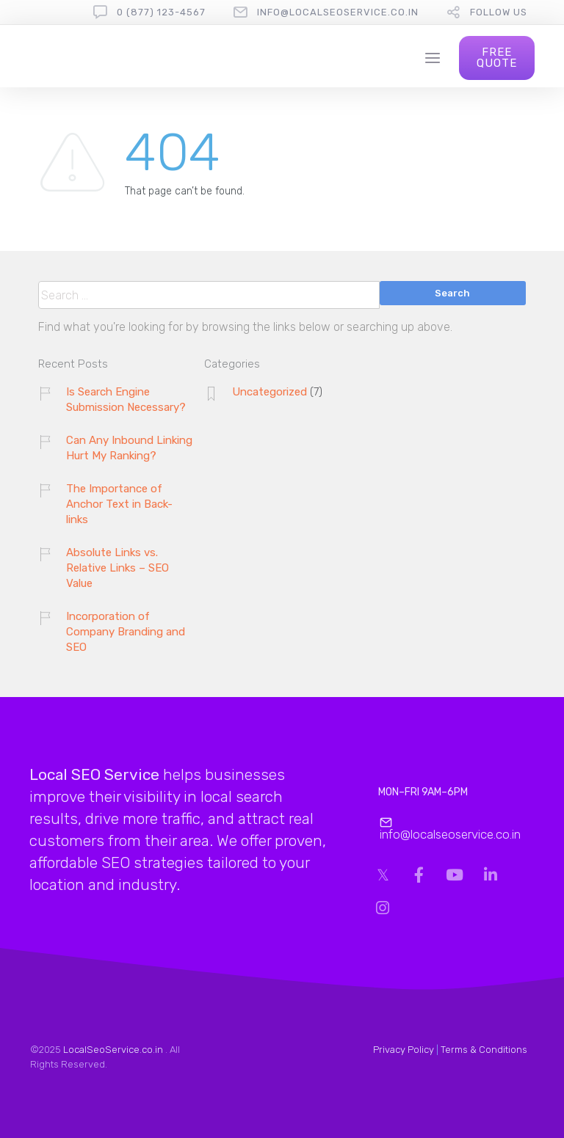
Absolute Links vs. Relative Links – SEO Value (117, 568)
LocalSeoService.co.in (113, 1049)
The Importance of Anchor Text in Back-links (119, 504)
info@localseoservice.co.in (338, 12)
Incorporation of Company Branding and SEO (125, 632)
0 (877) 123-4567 (161, 12)
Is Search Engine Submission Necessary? (126, 399)
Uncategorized (269, 391)
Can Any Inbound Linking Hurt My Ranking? (129, 448)
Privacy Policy (403, 1049)
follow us (498, 12)
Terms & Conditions (484, 1049)
